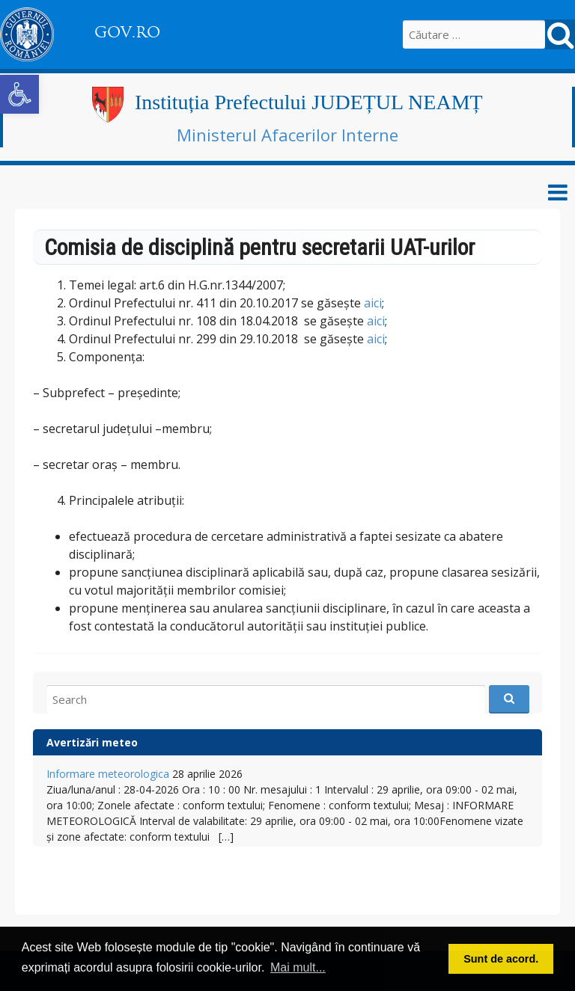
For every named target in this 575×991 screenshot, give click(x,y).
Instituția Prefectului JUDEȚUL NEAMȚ (309, 102)
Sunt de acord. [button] (500, 959)
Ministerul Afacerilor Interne (287, 134)
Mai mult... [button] (298, 967)
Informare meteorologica (107, 774)
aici (373, 303)
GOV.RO (127, 32)
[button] (19, 94)
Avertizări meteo (92, 742)
